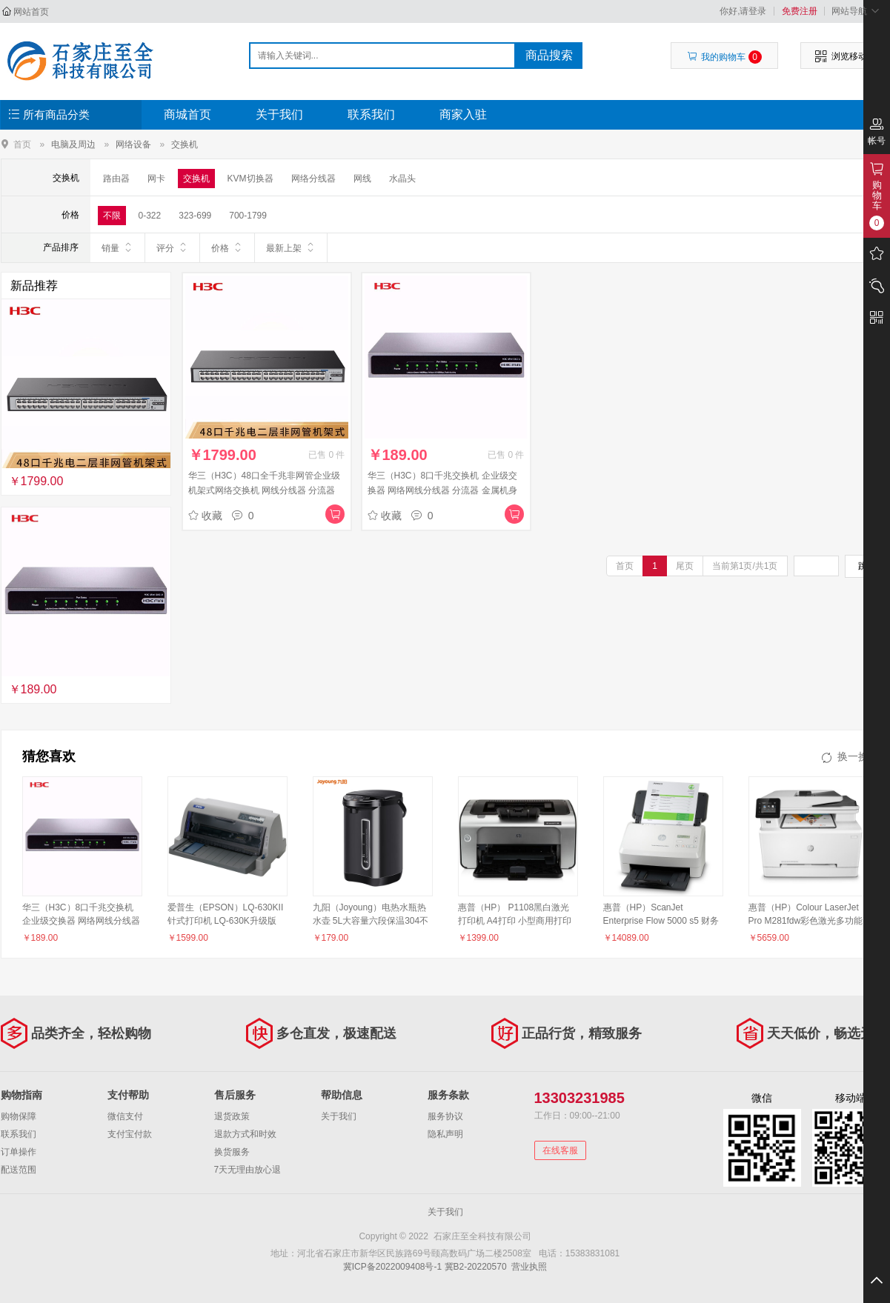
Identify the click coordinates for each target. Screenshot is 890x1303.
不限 (112, 215)
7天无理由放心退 (248, 1169)
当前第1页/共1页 (745, 566)
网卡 (156, 178)
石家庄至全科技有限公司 (80, 61)
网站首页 (31, 12)
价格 (227, 247)
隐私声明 (445, 1134)
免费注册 (799, 11)
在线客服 (560, 1150)
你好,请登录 (743, 11)
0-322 (150, 215)
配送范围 (18, 1169)
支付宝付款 (129, 1134)
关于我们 (279, 114)
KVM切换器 (250, 178)
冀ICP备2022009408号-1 (392, 1267)
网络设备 (133, 144)
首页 (22, 144)
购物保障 (18, 1116)
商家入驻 (463, 114)
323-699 (195, 215)
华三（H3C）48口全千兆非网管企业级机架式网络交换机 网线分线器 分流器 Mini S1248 (264, 490)
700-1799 (248, 215)
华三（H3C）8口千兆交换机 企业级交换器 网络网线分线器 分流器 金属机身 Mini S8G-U (442, 490)
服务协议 (445, 1116)
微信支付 (125, 1116)
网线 (362, 178)
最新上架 (291, 247)
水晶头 (402, 178)
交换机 (184, 144)
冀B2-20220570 (476, 1267)
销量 (117, 247)
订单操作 (18, 1152)
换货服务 (232, 1152)
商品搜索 (549, 55)
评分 (172, 247)
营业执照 (529, 1267)
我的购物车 (724, 57)
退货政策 (232, 1116)
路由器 (116, 178)
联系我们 (371, 114)
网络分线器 (313, 178)
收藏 (205, 515)
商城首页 (187, 114)
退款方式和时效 (245, 1134)
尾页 (685, 566)
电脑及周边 (73, 144)
